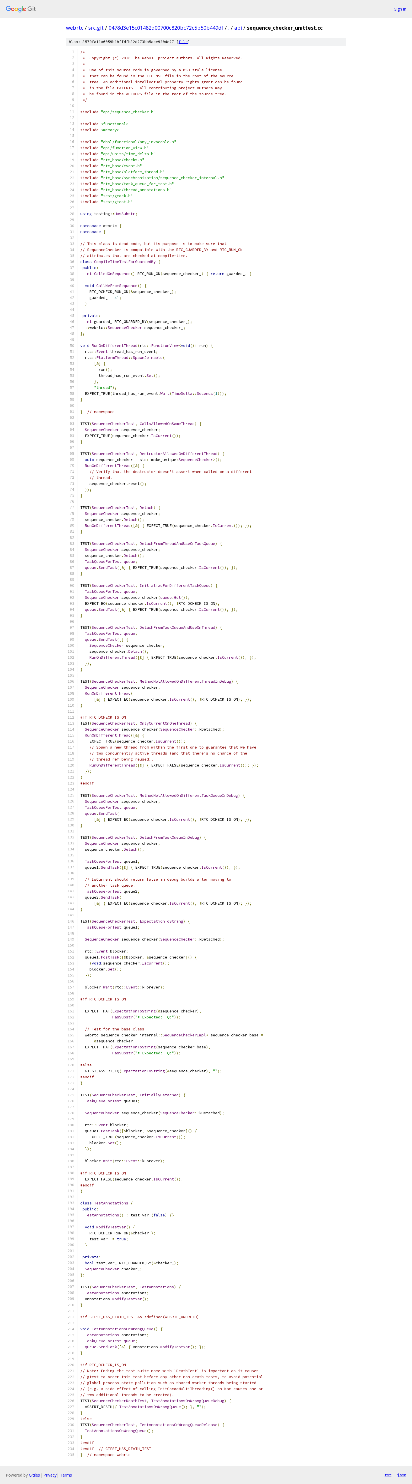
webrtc (74, 27)
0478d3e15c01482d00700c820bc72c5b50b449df (166, 27)
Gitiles (34, 1475)
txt (388, 1474)
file (183, 41)
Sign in (400, 9)
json (401, 1474)
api (238, 27)
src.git (96, 27)
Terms (66, 1475)
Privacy (50, 1475)
